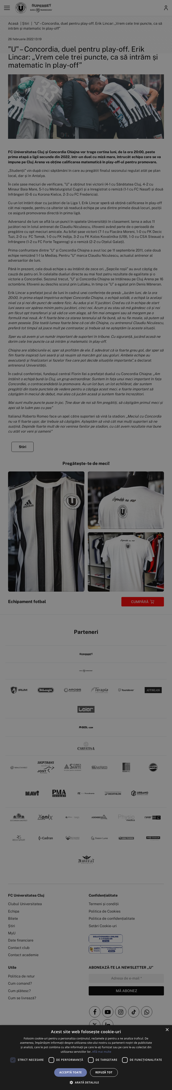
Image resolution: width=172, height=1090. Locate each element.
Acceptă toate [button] (70, 1072)
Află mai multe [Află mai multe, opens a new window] (101, 1052)
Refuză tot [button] (103, 1072)
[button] (86, 1082)
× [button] (167, 1030)
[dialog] (86, 1057)
